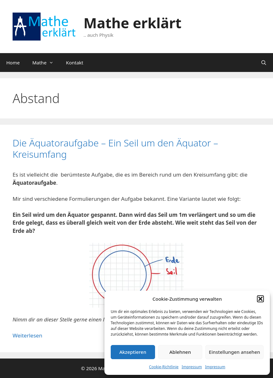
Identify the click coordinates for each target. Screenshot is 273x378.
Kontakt (74, 62)
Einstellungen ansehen (234, 352)
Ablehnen (180, 352)
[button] (260, 299)
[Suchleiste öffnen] (263, 62)
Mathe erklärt (133, 22)
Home (13, 62)
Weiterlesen (27, 335)
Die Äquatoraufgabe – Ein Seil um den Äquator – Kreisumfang (115, 148)
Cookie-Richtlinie (164, 367)
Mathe (46, 62)
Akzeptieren (132, 352)
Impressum (192, 367)
